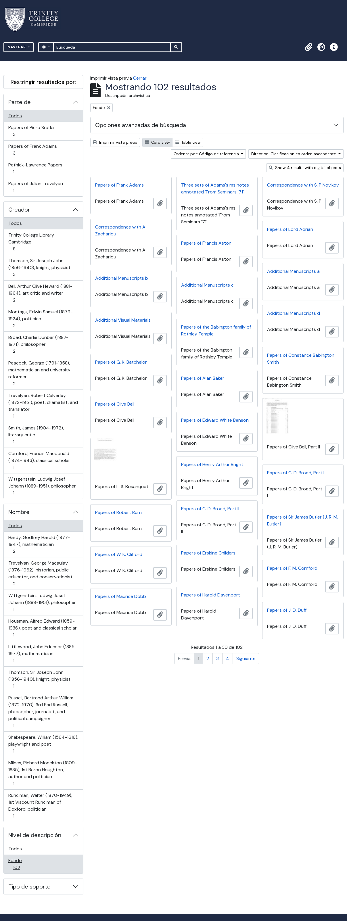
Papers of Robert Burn (118, 512)
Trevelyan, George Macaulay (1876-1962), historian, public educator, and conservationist (40, 573)
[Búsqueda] (111, 47)
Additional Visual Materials (123, 320)
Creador (19, 209)
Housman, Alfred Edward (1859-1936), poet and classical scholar (42, 627)
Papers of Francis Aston (206, 243)
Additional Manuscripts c (207, 285)
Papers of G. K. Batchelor (121, 362)
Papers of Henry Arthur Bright (212, 464)
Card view (157, 142)
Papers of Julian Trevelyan (35, 187)
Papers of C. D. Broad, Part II (210, 509)
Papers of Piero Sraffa (31, 131)
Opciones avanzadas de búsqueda (140, 125)
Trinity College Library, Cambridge (31, 241)
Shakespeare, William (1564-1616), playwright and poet (43, 744)
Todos (15, 116)
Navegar (17, 47)
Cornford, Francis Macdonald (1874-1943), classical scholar (39, 460)
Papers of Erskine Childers (208, 553)
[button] (308, 47)
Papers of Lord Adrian (290, 229)
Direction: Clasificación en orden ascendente (294, 153)
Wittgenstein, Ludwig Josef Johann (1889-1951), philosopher (42, 485)
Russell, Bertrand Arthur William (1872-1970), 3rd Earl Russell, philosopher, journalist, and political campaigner (40, 711)
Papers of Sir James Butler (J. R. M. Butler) (302, 520)
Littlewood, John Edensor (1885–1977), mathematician (42, 653)
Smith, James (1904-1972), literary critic (36, 434)
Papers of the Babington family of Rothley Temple (216, 330)
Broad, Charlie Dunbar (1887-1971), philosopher (38, 344)
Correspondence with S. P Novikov (303, 185)
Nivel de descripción (34, 835)
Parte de (19, 102)
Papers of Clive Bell (114, 404)
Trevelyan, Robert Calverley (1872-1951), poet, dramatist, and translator (43, 406)
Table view (188, 142)
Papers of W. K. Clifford (118, 554)
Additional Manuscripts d (293, 313)
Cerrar (140, 78)
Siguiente (246, 658)
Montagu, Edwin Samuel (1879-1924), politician (40, 318)
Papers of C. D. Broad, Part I (295, 473)
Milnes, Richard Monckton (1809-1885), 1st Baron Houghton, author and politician (42, 773)
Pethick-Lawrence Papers (35, 168)
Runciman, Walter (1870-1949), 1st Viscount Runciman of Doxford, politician (40, 806)
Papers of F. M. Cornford (292, 568)
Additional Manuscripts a (293, 271)
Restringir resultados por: (43, 82)
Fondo (24, 864)
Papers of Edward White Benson (215, 420)
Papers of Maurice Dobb (120, 596)
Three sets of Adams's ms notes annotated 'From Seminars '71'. (215, 188)
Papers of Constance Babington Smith (300, 358)
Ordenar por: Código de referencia (207, 153)
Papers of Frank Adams (32, 150)
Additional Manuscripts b (121, 278)
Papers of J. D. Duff (286, 610)
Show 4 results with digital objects (305, 167)
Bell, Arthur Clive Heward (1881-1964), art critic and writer (40, 293)
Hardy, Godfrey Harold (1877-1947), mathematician (39, 544)
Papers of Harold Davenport (210, 595)
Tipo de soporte (29, 886)
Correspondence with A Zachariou (120, 230)
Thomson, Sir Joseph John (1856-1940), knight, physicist (39, 267)
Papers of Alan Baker (202, 378)
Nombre (19, 512)
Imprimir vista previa (115, 142)
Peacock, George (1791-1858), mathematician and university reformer (39, 373)
